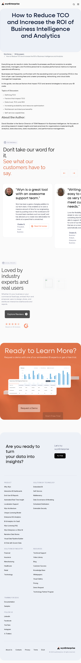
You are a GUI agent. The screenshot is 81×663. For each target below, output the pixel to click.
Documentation (9, 602)
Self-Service (37, 491)
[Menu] (78, 4)
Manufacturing (9, 561)
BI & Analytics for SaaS (12, 521)
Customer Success (39, 566)
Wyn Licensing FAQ (11, 526)
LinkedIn (7, 616)
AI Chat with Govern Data (12, 543)
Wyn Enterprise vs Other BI (13, 530)
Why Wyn (7, 487)
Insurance (7, 557)
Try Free (60, 456)
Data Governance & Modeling (43, 500)
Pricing (35, 583)
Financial (7, 553)
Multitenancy (37, 495)
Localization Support (11, 504)
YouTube (7, 625)
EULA (43, 650)
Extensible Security (40, 508)
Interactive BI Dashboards (13, 491)
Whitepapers (37, 574)
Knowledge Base (39, 570)
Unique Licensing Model (12, 513)
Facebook (7, 621)
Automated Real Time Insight (14, 500)
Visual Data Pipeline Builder (13, 539)
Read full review (39, 226)
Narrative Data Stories (11, 534)
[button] (64, 173)
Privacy (27, 650)
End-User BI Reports (11, 495)
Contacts (19, 650)
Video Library (38, 557)
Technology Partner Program (43, 592)
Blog (34, 561)
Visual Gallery (38, 579)
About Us (9, 650)
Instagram (7, 629)
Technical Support (39, 553)
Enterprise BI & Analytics (12, 517)
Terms (36, 650)
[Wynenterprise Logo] (11, 3)
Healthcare (8, 566)
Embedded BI (38, 487)
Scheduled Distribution (41, 504)
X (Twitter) (8, 634)
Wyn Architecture (10, 508)
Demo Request (38, 587)
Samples (7, 606)
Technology (8, 574)
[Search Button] (74, 4)
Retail (6, 570)
